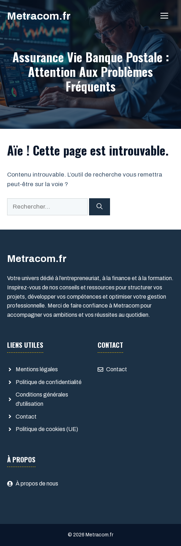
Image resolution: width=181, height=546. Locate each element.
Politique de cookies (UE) (47, 429)
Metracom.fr (39, 16)
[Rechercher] (99, 206)
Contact (26, 417)
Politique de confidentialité (49, 382)
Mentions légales (37, 369)
